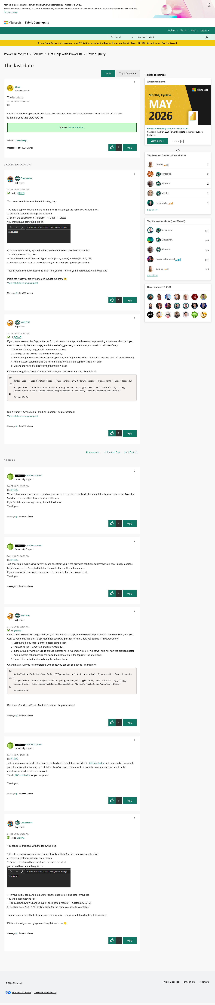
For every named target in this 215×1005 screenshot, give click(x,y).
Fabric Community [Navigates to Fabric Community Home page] (37, 22)
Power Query (96, 54)
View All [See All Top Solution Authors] (152, 209)
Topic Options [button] (126, 73)
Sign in (183, 30)
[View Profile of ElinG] (17, 86)
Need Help (22, 140)
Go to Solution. (76, 127)
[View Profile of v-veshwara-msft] (33, 476)
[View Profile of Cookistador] (26, 178)
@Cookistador (96, 765)
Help (193, 30)
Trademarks (204, 984)
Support (137, 22)
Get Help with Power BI (65, 54)
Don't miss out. (170, 43)
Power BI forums (16, 54)
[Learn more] (157, 141)
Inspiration (70, 22)
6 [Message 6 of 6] (16, 517)
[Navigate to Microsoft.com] (12, 22)
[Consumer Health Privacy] (45, 995)
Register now (11, 12)
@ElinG (21, 193)
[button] (108, 73)
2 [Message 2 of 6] (16, 293)
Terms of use (189, 984)
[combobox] (173, 37)
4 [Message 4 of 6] (16, 427)
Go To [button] (204, 30)
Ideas (83, 22)
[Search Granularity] (122, 37)
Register (171, 30)
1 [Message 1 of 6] (16, 147)
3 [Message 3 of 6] (16, 795)
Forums (56, 22)
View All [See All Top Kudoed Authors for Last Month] (152, 275)
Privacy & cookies (171, 984)
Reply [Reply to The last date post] (129, 147)
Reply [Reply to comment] (129, 300)
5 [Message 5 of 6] (16, 587)
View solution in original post (22, 282)
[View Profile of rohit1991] (25, 322)
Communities (97, 22)
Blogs (111, 22)
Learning (123, 22)
